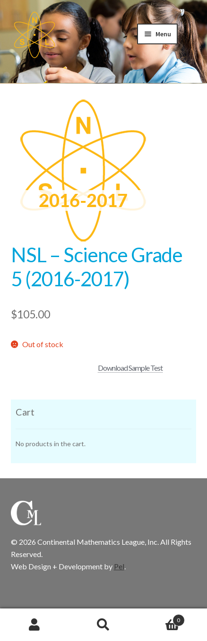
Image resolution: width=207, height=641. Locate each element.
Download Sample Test (130, 367)
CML (34, 34)
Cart (161, 618)
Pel (119, 566)
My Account (34, 625)
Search (103, 625)
